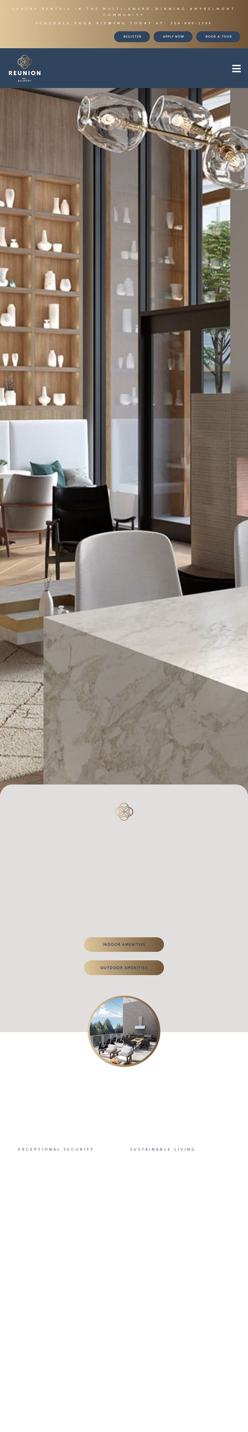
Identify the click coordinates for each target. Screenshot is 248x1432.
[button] (153, 69)
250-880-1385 (191, 23)
